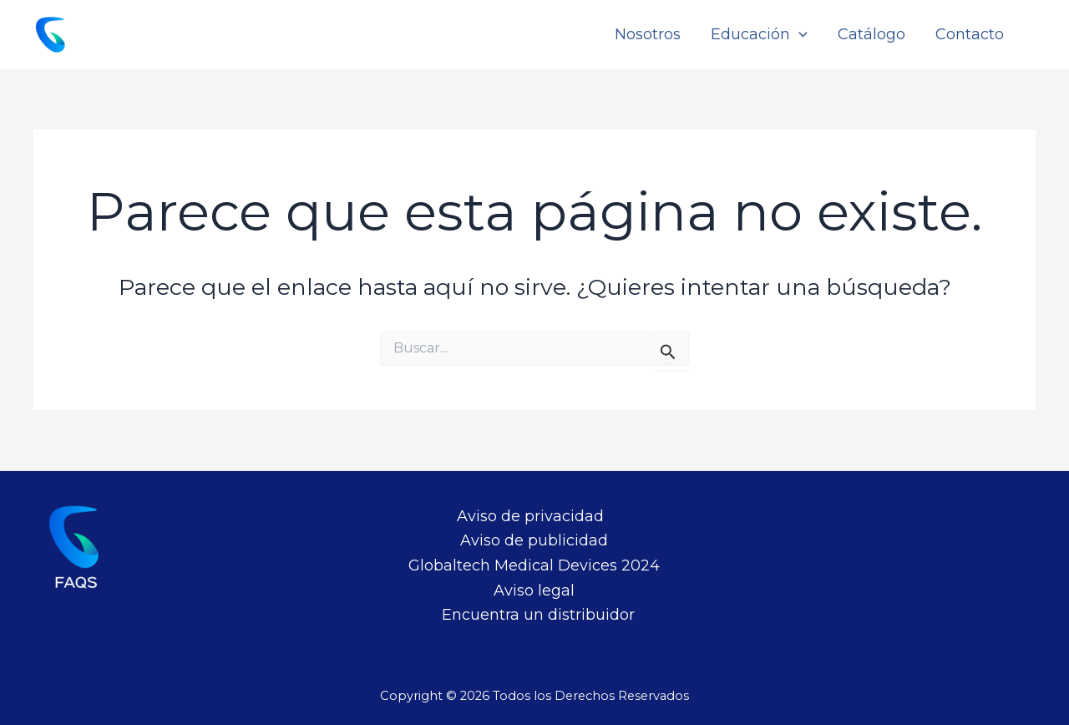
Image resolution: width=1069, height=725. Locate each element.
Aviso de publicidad (534, 540)
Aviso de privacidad (530, 516)
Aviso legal (534, 590)
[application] (799, 35)
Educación (759, 35)
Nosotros (648, 34)
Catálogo (871, 34)
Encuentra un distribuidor (538, 615)
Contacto (969, 34)
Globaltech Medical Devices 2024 (534, 565)
